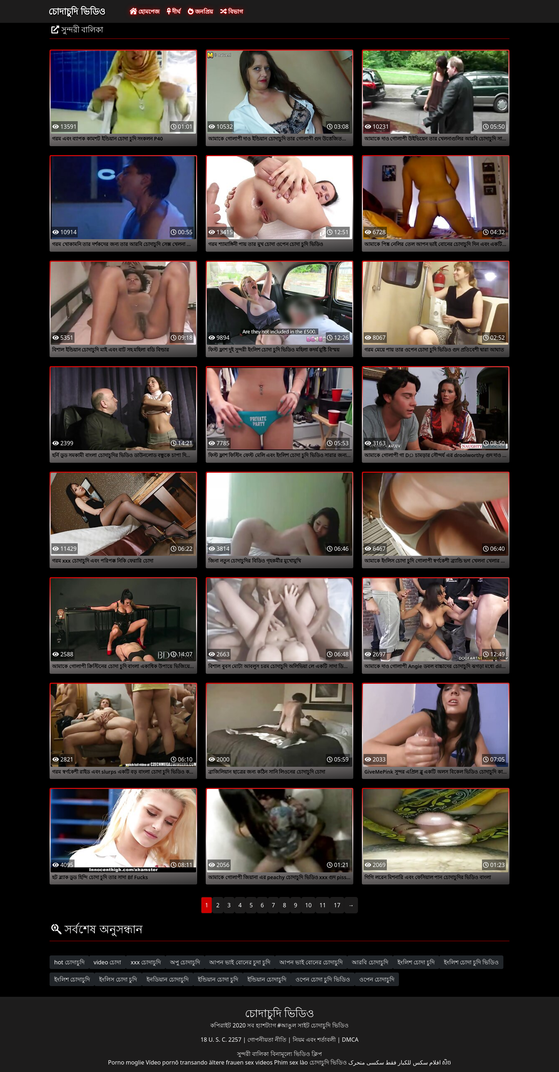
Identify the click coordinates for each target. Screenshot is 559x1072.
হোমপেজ (144, 11)
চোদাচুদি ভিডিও (76, 11)
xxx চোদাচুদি (145, 962)
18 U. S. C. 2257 (221, 1039)
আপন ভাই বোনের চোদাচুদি (311, 962)
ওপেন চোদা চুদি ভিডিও (323, 979)
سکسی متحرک (366, 1062)
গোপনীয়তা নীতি (267, 1039)
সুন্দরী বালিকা (253, 1054)
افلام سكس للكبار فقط (412, 1062)
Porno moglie (126, 1062)
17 (337, 905)
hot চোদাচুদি (69, 962)
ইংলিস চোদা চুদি (118, 979)
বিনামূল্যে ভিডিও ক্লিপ (296, 1054)
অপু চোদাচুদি (185, 962)
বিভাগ (231, 11)
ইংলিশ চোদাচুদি (72, 979)
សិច (446, 1062)
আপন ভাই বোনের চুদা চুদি (239, 962)
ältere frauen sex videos (241, 1062)
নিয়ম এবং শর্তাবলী (315, 1039)
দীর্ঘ (173, 11)
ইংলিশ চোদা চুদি (416, 962)
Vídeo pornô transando (176, 1062)
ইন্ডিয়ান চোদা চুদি (218, 979)
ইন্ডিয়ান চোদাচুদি (266, 979)
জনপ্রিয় (200, 11)
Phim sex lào (291, 1062)
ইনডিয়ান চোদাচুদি (168, 979)
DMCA (350, 1039)
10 (308, 905)
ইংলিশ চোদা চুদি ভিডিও (471, 962)
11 (322, 905)
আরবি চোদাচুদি (370, 962)
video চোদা (108, 962)
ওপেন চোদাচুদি (376, 979)
